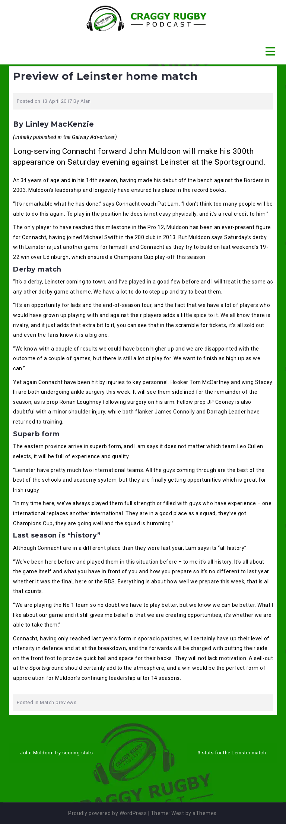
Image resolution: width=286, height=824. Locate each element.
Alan (85, 101)
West (177, 813)
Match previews (58, 702)
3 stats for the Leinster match (232, 752)
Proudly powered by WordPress (107, 813)
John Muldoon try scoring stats (56, 752)
